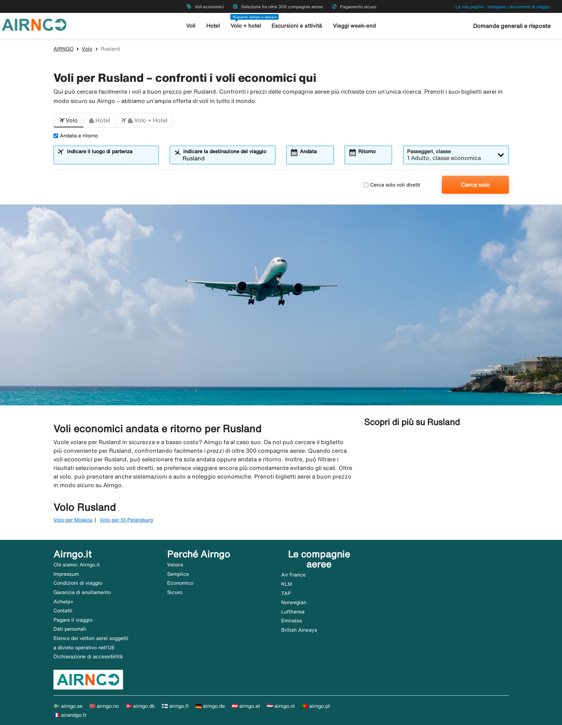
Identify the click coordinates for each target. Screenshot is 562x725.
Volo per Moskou (73, 519)
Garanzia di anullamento (82, 592)
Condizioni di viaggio (77, 582)
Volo (87, 48)
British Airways (299, 629)
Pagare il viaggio (73, 619)
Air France (293, 574)
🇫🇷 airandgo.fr (69, 714)
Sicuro (174, 592)
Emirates (291, 620)
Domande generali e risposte (512, 26)
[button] (68, 120)
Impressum (66, 573)
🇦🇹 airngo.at (246, 705)
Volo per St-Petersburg (126, 519)
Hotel (213, 25)
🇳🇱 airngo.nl (281, 705)
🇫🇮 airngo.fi (175, 705)
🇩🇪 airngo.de (210, 705)
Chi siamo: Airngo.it (76, 564)
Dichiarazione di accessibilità (88, 656)
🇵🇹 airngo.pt (316, 705)
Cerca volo (475, 185)
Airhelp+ (63, 601)
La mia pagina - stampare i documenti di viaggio (503, 6)
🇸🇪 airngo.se (67, 705)
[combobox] (110, 158)
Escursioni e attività (296, 25)
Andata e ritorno (75, 135)
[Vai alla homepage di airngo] (34, 24)
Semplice (178, 573)
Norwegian (293, 602)
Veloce (175, 564)
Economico (180, 582)
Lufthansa (292, 611)
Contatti (62, 610)
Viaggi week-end (354, 25)
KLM (286, 584)
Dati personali (69, 628)
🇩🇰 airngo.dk (140, 705)
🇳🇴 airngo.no (104, 705)
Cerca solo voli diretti (392, 184)
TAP (286, 593)
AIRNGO (63, 48)
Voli (190, 25)
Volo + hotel (246, 25)
